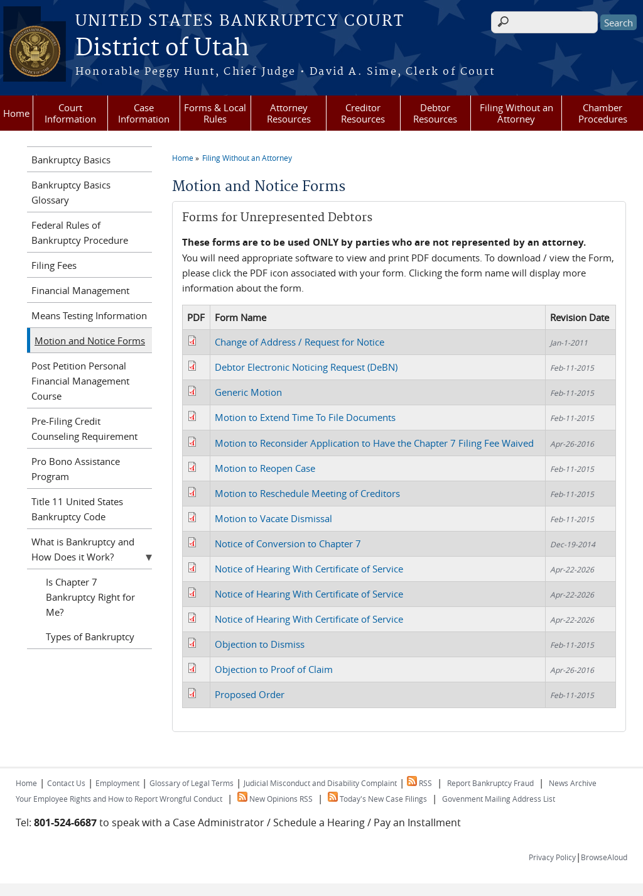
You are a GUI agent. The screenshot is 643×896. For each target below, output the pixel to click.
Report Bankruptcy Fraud (490, 783)
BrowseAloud (604, 857)
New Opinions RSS (275, 799)
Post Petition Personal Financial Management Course (80, 380)
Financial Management (80, 290)
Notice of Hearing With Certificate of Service (309, 568)
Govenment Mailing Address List (498, 799)
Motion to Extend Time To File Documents (305, 417)
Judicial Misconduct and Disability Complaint (320, 783)
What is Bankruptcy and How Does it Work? (82, 549)
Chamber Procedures (602, 113)
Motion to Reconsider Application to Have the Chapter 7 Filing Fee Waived (374, 443)
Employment (117, 783)
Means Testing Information (89, 315)
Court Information (70, 113)
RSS (419, 783)
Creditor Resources (363, 113)
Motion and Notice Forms (90, 340)
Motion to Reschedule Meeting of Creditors (307, 493)
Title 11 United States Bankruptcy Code (77, 509)
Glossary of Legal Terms (191, 783)
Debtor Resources (435, 113)
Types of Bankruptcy (90, 636)
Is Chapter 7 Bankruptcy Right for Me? (90, 597)
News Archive (573, 783)
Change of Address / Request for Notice (299, 342)
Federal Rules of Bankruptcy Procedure (79, 232)
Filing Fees (54, 265)
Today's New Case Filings (377, 799)
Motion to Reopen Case (265, 468)
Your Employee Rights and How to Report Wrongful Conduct (119, 799)
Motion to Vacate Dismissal (273, 518)
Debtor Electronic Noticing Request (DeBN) (306, 367)
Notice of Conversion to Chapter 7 (288, 543)
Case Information (144, 113)
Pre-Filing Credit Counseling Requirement (84, 428)
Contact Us (66, 783)
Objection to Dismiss (260, 644)
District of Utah (162, 48)
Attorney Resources (289, 113)
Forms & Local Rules (215, 113)
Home (16, 113)
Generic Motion (248, 392)
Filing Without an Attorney (516, 113)
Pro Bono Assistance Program (75, 469)
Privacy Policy (552, 857)
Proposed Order (249, 694)
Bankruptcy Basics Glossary (71, 192)
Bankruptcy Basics (71, 159)
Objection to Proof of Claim (274, 669)
